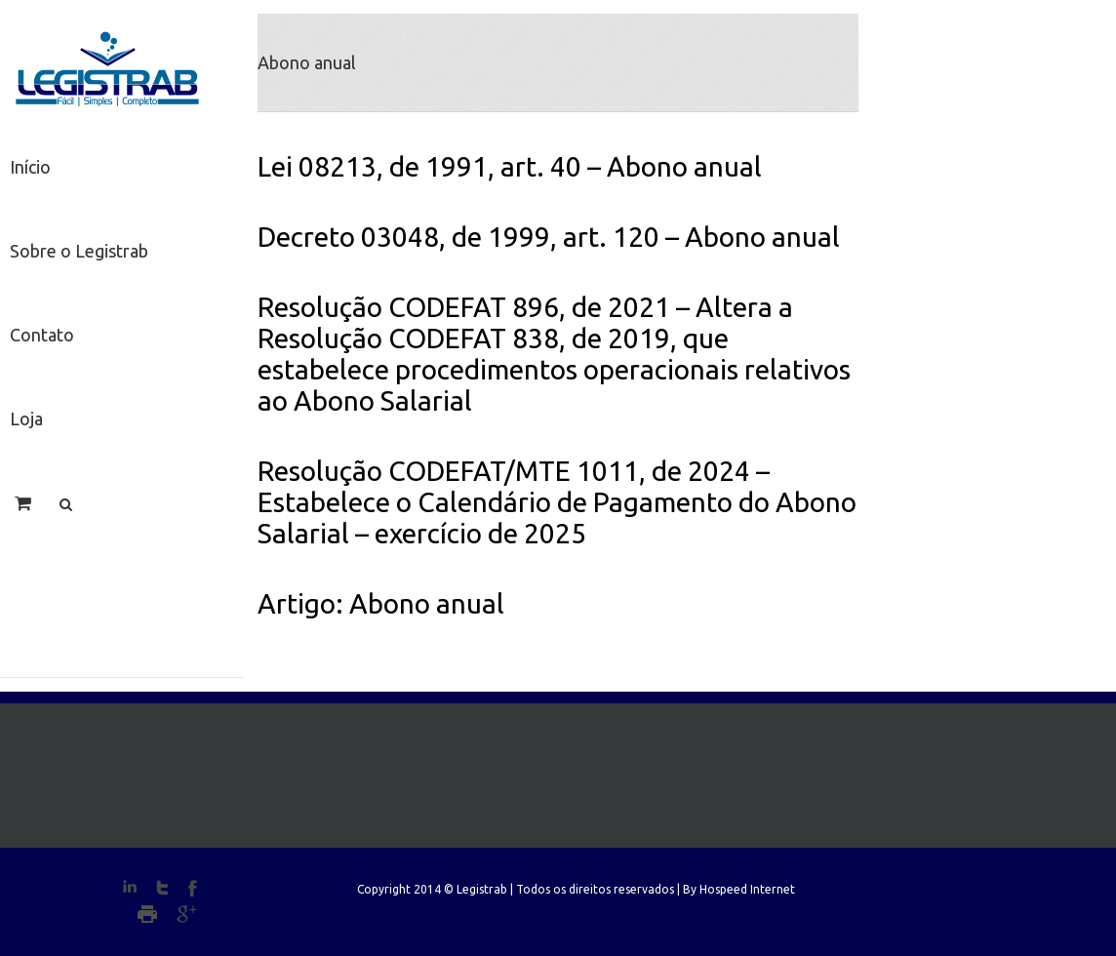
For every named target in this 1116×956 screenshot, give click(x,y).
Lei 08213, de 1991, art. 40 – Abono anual (510, 166)
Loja (26, 418)
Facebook (192, 888)
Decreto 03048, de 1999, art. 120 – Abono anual (549, 236)
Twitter (162, 888)
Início (30, 167)
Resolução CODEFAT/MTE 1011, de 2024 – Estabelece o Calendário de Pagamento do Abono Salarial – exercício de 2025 (557, 502)
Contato (42, 334)
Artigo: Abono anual (381, 603)
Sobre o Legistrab (79, 250)
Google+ (187, 914)
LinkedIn (130, 886)
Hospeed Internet (747, 889)
